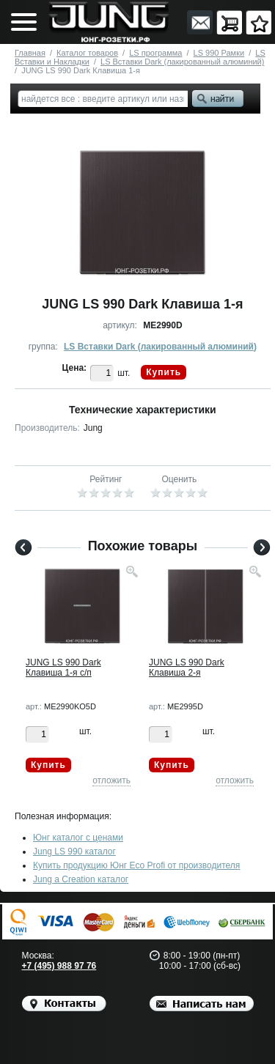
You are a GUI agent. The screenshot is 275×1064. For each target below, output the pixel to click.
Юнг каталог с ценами (78, 837)
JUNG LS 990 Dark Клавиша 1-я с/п (63, 667)
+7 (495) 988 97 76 (59, 966)
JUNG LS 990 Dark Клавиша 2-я (186, 667)
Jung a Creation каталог (80, 879)
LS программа (155, 52)
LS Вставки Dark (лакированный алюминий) (182, 61)
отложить (111, 780)
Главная (30, 52)
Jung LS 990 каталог (74, 851)
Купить (163, 372)
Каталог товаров (87, 52)
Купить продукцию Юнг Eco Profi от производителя (136, 865)
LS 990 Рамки (219, 52)
